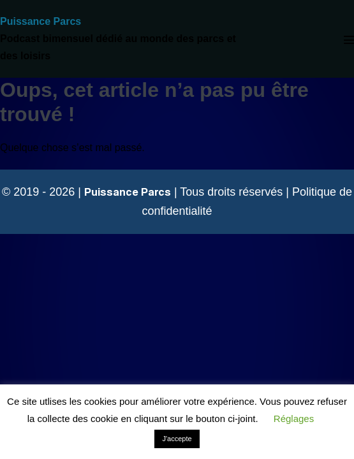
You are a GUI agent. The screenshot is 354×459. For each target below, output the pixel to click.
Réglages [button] (294, 418)
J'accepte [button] (176, 438)
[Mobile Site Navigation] (349, 39)
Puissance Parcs (40, 21)
